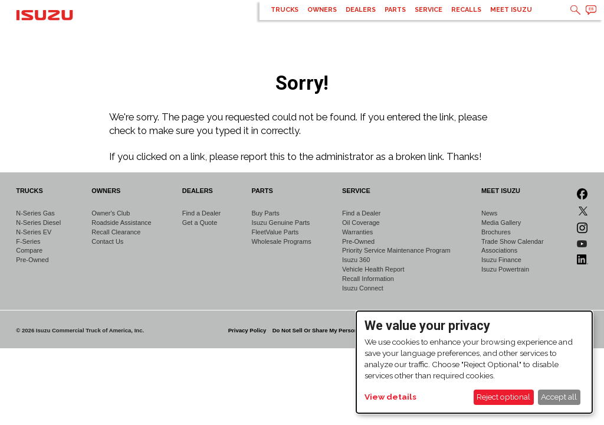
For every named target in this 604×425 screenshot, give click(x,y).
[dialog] (474, 362)
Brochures (496, 232)
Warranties (357, 232)
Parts (395, 10)
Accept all (559, 396)
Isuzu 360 (356, 259)
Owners (322, 10)
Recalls (466, 10)
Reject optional (503, 396)
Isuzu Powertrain (505, 269)
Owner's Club (110, 213)
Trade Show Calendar (512, 241)
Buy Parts (266, 213)
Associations (499, 250)
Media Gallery (501, 222)
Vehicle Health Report (373, 269)
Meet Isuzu (511, 10)
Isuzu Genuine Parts (281, 222)
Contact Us (107, 241)
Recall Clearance (115, 232)
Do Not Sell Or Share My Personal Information (334, 330)
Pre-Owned (32, 259)
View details (390, 396)
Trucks (284, 10)
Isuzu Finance (501, 259)
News (489, 213)
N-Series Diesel (38, 222)
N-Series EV (33, 232)
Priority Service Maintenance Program (396, 250)
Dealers (361, 10)
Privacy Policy (247, 330)
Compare (29, 250)
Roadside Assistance (121, 222)
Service (428, 10)
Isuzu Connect (362, 288)
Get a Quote (199, 222)
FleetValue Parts (275, 232)
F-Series (28, 241)
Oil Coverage (361, 222)
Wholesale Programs (281, 241)
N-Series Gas (35, 213)
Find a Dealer (201, 213)
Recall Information (368, 278)
